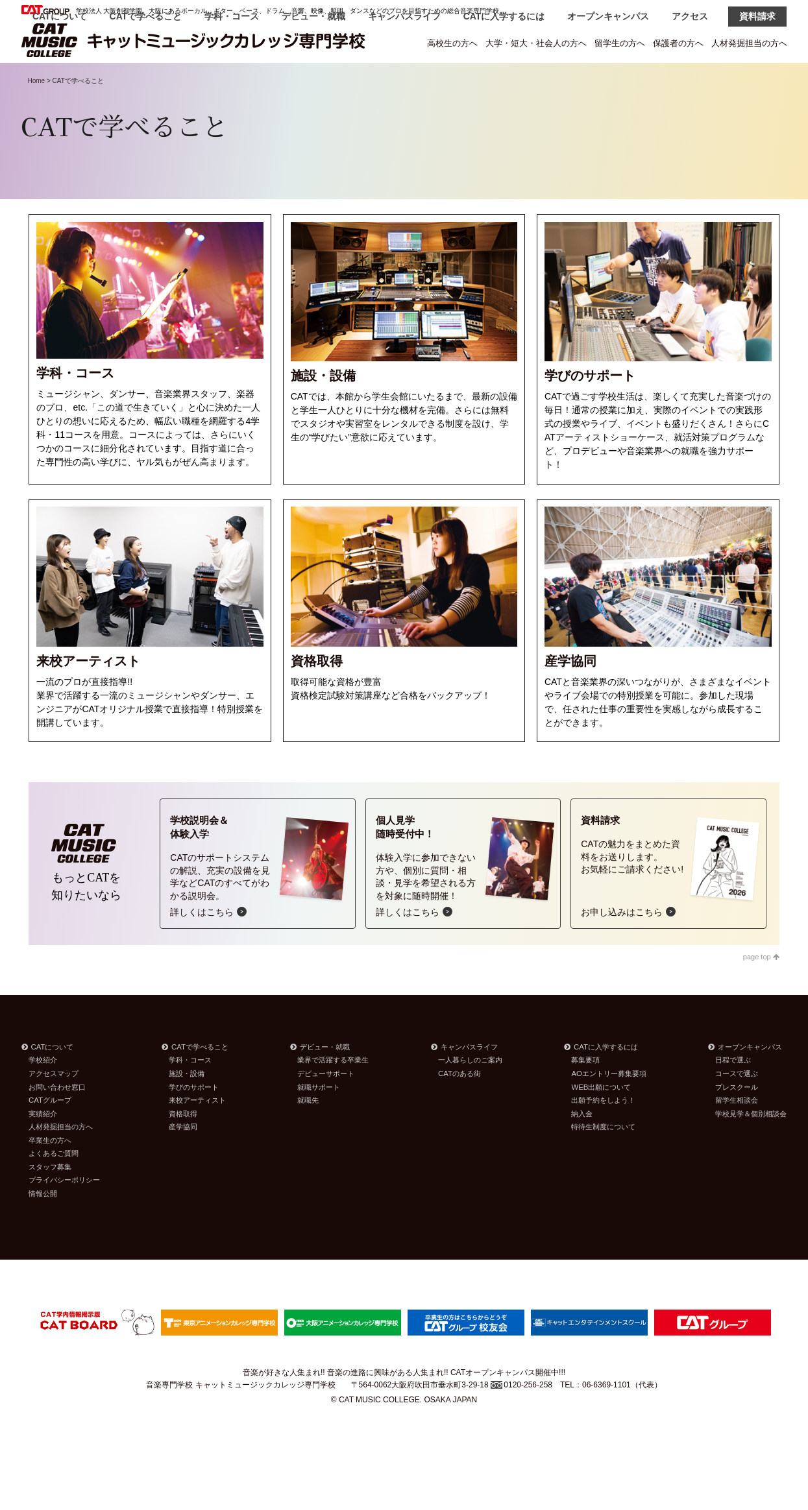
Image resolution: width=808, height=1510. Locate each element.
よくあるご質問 (54, 1186)
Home (36, 113)
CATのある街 (459, 1106)
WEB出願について (601, 1120)
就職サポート (318, 1120)
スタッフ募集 (50, 1200)
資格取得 (183, 1147)
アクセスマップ (54, 1106)
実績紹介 (43, 1147)
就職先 (308, 1133)
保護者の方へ (678, 43)
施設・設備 (186, 1106)
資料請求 (757, 79)
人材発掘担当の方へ (749, 43)
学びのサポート (194, 1120)
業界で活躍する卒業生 (333, 1093)
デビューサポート (325, 1106)
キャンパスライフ (404, 79)
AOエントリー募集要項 (608, 1106)
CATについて (59, 79)
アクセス (690, 79)
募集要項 (585, 1093)
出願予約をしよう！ (603, 1133)
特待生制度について (603, 1160)
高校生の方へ (452, 43)
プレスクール (736, 1120)
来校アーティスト (197, 1133)
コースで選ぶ (736, 1106)
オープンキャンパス (608, 79)
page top (761, 990)
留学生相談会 (736, 1133)
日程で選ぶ (733, 1093)
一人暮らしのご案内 (470, 1093)
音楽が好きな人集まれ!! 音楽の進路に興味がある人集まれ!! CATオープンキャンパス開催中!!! (404, 1405)
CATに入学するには (504, 79)
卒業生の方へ (50, 1173)
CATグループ (50, 1133)
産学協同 (183, 1160)
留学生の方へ (619, 43)
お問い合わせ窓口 (57, 1120)
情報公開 (43, 1226)
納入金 (582, 1147)
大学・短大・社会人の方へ (536, 43)
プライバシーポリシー (64, 1213)
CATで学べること (146, 79)
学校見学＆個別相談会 (751, 1147)
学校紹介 (43, 1093)
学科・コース (231, 79)
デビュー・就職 (313, 79)
